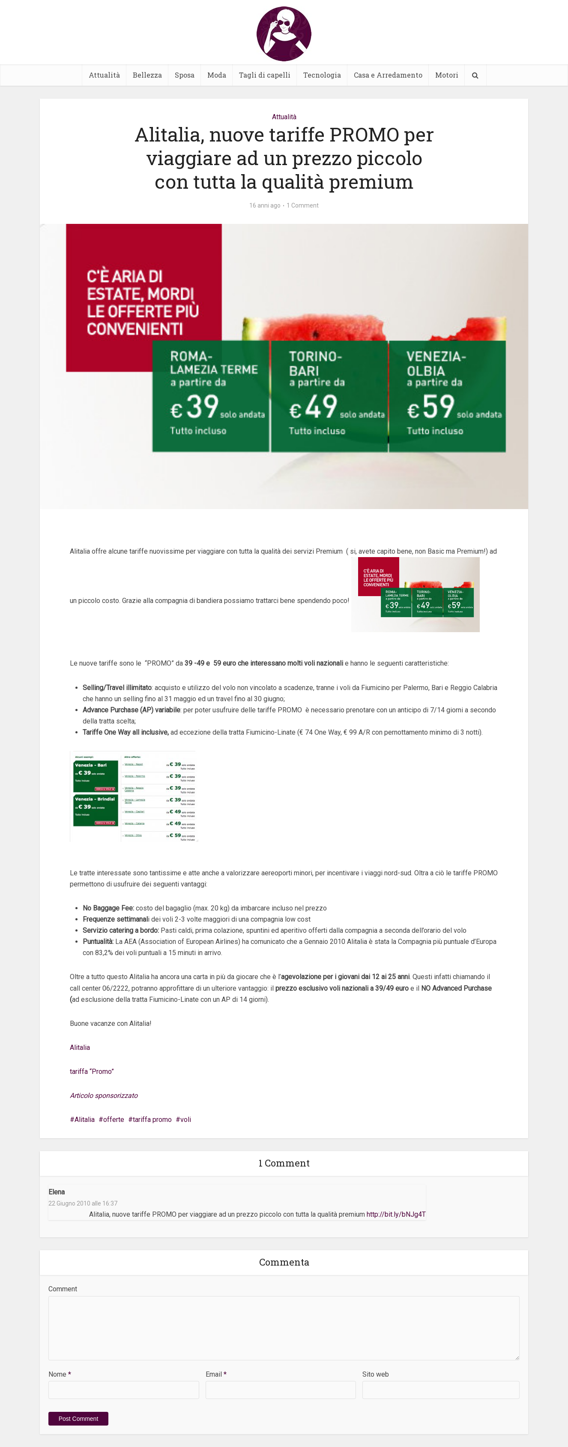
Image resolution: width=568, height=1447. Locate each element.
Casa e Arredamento (388, 74)
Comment (62, 1289)
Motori (446, 74)
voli (185, 1119)
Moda (216, 74)
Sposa (184, 74)
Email (216, 1374)
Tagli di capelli (264, 74)
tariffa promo (152, 1119)
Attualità (104, 74)
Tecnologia (322, 74)
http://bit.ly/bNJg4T (396, 1214)
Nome (59, 1374)
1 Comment (303, 205)
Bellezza (147, 74)
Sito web (375, 1374)
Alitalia (80, 1047)
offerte (113, 1119)
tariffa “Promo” (92, 1071)
